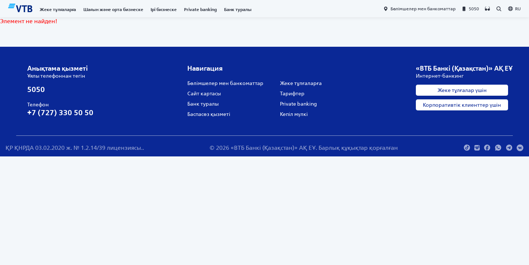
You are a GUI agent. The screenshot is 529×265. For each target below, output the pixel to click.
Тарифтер (292, 93)
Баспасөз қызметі (208, 114)
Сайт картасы (204, 93)
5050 (36, 89)
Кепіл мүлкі (294, 114)
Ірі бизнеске (164, 9)
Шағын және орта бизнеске (113, 9)
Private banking (200, 9)
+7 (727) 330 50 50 (60, 112)
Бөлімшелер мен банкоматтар (225, 83)
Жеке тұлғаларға (58, 9)
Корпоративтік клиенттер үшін (462, 105)
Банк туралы (238, 9)
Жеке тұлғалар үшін (462, 90)
